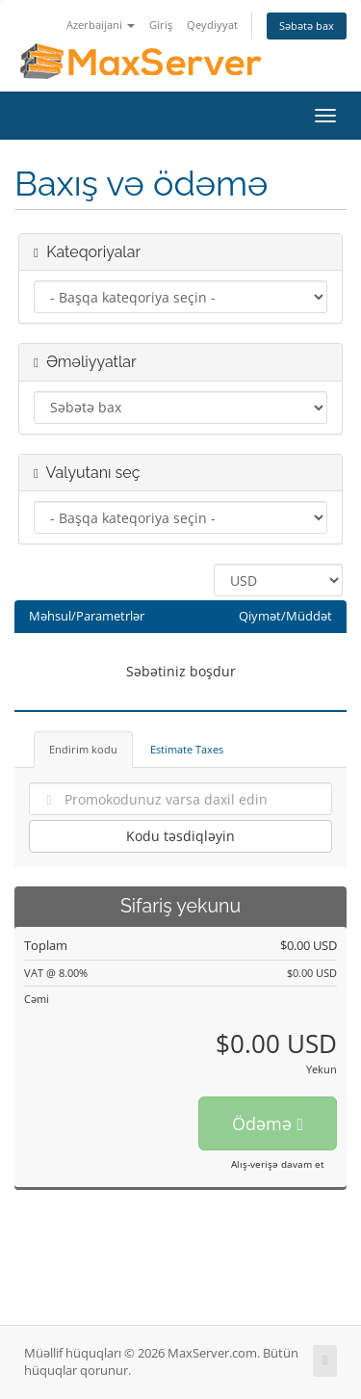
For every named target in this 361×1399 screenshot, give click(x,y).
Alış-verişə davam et (277, 1164)
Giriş (160, 24)
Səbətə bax (306, 25)
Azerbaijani (100, 24)
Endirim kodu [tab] (83, 749)
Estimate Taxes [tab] (186, 749)
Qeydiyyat (212, 24)
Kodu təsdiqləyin (180, 836)
